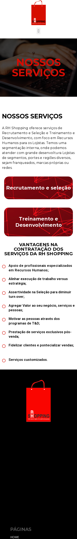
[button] (38, 30)
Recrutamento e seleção (38, 188)
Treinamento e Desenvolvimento (38, 222)
